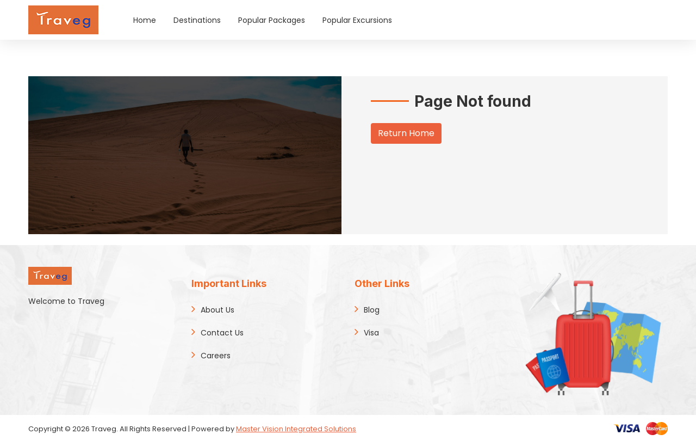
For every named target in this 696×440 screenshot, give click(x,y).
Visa (371, 332)
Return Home (406, 133)
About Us (217, 309)
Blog (372, 309)
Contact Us (222, 332)
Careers (216, 355)
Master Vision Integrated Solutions (296, 429)
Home (144, 20)
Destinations (197, 20)
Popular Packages (271, 20)
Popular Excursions (357, 20)
